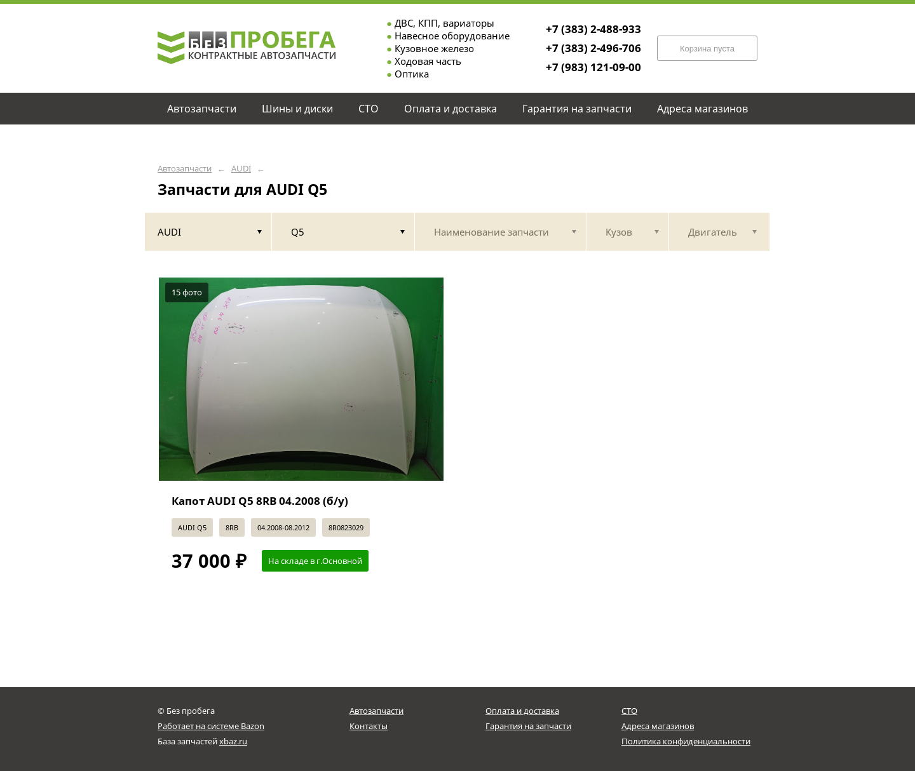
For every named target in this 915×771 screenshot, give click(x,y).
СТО (629, 710)
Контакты (368, 726)
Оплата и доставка (522, 710)
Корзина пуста (707, 48)
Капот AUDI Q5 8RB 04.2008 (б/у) (260, 500)
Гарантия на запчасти (528, 726)
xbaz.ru (233, 741)
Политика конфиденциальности (685, 741)
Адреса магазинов (657, 726)
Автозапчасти (185, 168)
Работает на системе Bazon (211, 726)
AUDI (241, 168)
